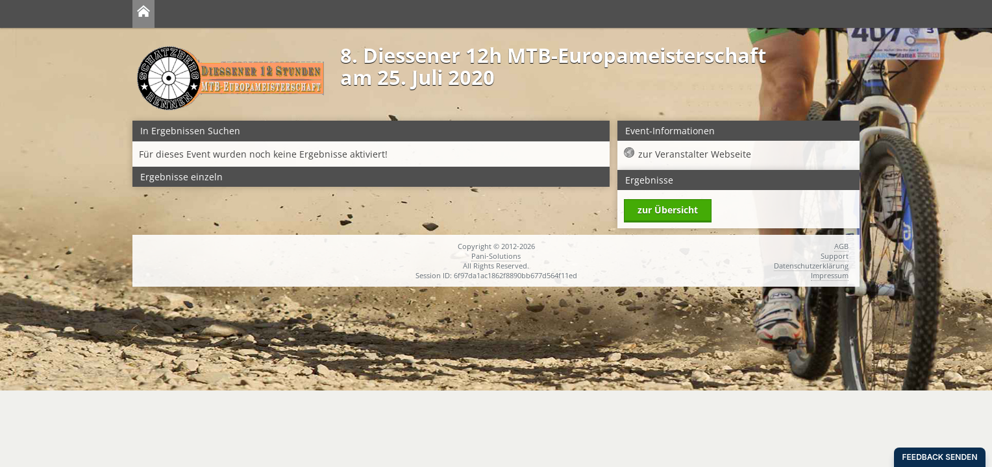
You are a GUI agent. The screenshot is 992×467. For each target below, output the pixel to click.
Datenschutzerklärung (811, 265)
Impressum (830, 275)
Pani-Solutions (496, 256)
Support (835, 256)
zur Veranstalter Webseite (694, 154)
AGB (841, 246)
